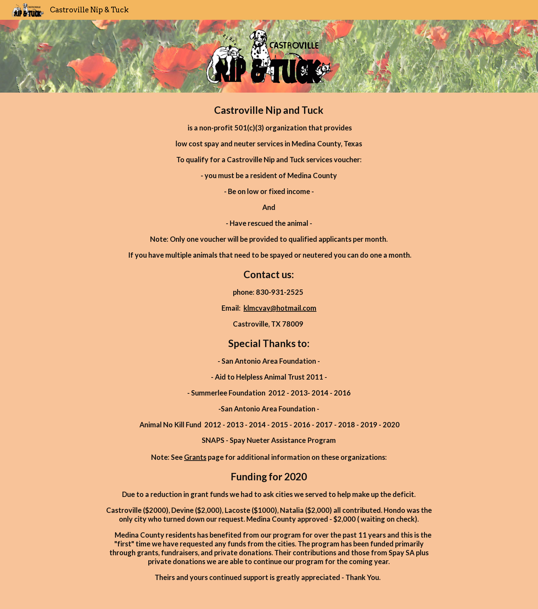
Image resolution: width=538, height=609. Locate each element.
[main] (268, 351)
